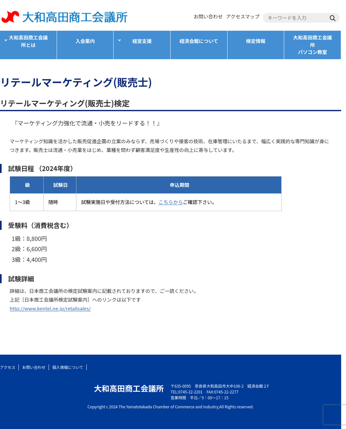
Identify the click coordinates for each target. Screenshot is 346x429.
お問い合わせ (208, 16)
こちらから (171, 201)
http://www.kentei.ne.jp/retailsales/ (50, 308)
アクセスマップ (243, 16)
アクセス (7, 367)
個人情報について (67, 367)
